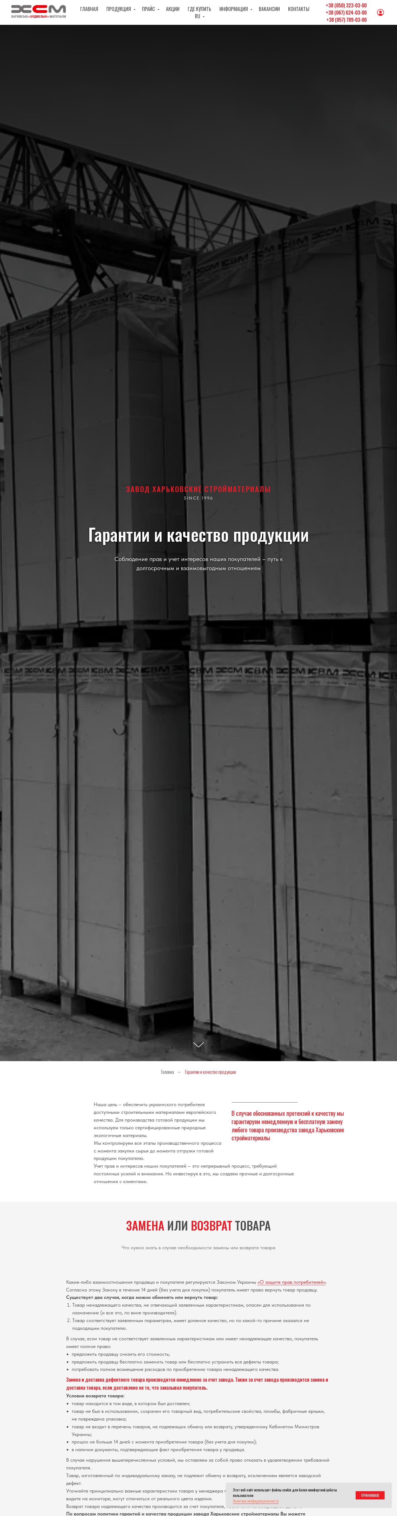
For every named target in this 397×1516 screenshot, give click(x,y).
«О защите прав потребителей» (291, 1282)
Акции (166, 12)
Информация (228, 12)
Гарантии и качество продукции (210, 1072)
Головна (167, 1072)
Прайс (143, 12)
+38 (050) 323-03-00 (346, 5)
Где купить (193, 12)
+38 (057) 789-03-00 (346, 19)
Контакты (292, 12)
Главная (83, 12)
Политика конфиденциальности (256, 1501)
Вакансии (263, 12)
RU (314, 12)
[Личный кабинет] (380, 12)
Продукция (113, 12)
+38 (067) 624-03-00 (346, 12)
